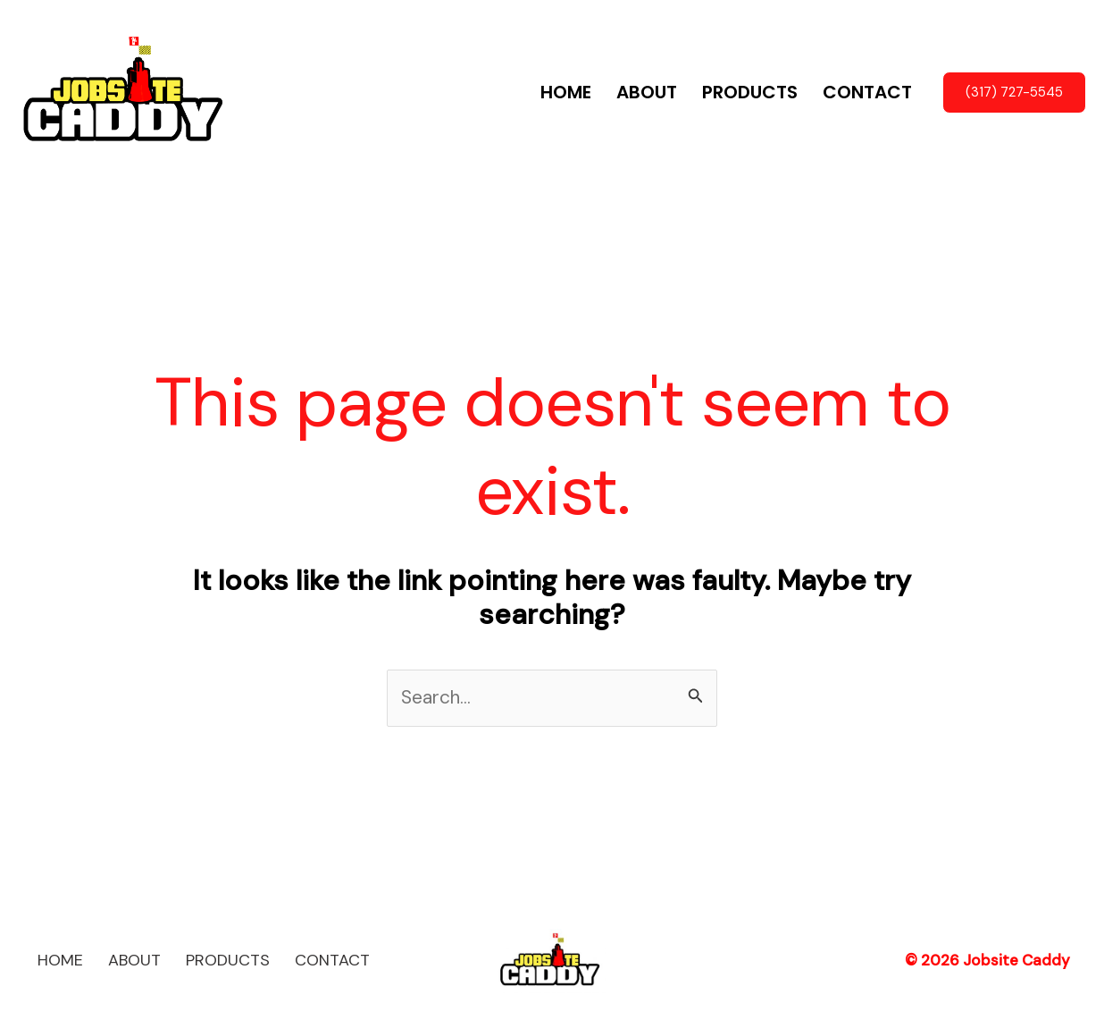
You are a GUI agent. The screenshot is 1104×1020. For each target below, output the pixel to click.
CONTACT (867, 92)
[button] (1014, 93)
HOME (565, 92)
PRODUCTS (750, 92)
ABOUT (646, 92)
